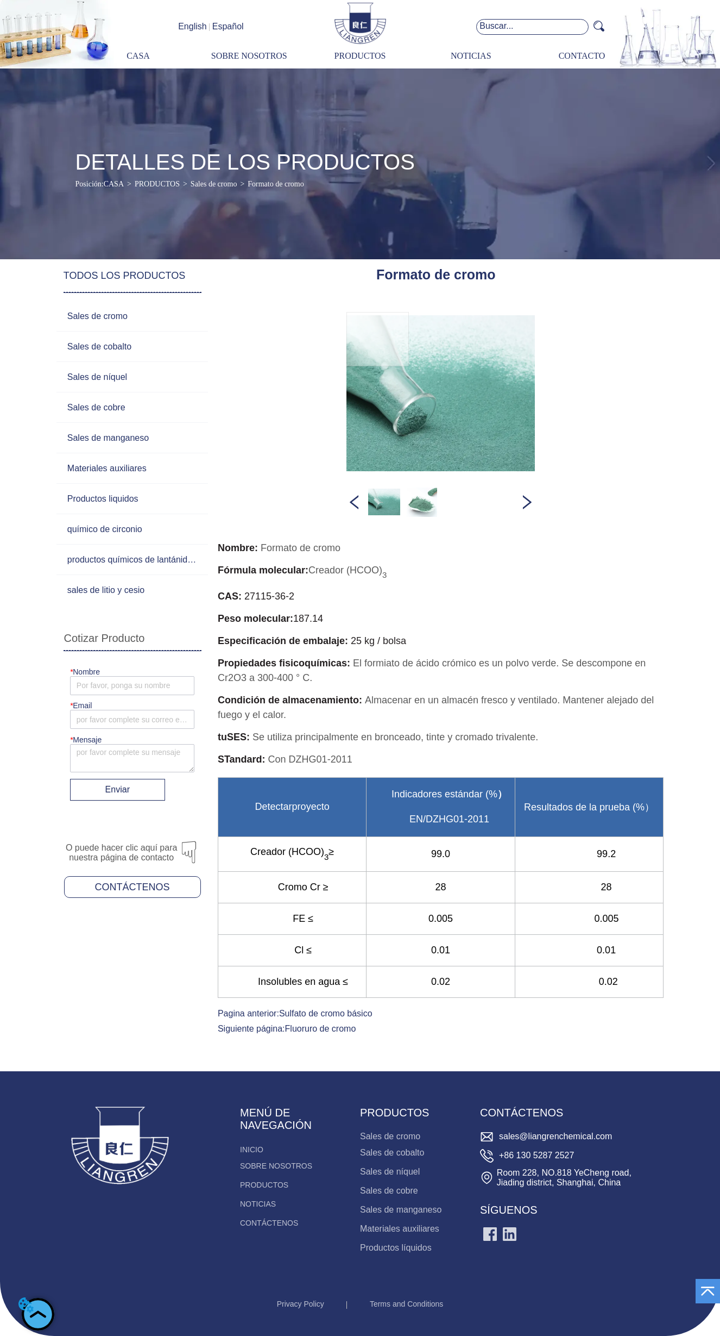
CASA (114, 184)
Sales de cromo (214, 184)
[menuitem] (360, 56)
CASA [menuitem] (138, 55)
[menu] (360, 56)
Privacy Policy (300, 1304)
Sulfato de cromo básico (325, 1013)
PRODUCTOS (157, 184)
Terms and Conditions (406, 1304)
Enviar (117, 789)
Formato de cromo (276, 184)
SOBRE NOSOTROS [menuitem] (249, 55)
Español (228, 26)
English (192, 26)
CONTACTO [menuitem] (582, 55)
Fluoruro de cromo (320, 1028)
